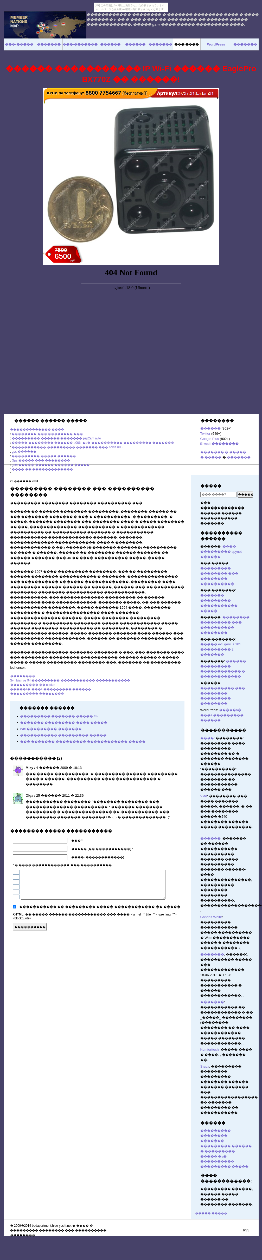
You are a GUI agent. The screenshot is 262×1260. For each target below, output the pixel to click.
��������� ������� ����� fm (59, 716)
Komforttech (209, 1049)
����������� (223, 730)
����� (211, 486)
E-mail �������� (219, 444)
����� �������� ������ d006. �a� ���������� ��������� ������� (93, 443)
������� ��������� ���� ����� (63, 723)
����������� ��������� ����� (63, 735)
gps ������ (24, 451)
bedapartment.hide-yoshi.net (52, 1225)
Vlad (203, 796)
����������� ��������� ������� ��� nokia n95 (67, 447)
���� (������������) (97, 857)
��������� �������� (37, 694)
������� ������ (182, 926)
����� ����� (211, 1213)
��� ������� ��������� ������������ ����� (83, 742)
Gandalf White (211, 917)
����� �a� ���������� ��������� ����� (224, 1161)
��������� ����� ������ (44, 456)
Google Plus (209, 439)
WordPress (216, 44)
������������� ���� (37, 429)
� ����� (211, 457)
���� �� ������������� (42, 469)
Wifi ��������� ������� (51, 729)
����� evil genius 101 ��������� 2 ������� (220, 649)
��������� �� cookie (32, 685)
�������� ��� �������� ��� (47, 434)
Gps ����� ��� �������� (41, 460)
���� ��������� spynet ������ (221, 551)
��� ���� (186, 44)
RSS (246, 1230)
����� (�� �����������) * (102, 849)
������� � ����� (223, 452)
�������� (22, 676)
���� (207, 738)
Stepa (204, 1066)
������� (239, 457)
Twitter (205, 434)
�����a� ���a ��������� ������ (50, 689)
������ (210, 428)
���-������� (80, 44)
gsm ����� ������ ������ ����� (51, 465)
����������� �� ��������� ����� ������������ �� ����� (100, 907)
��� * (77, 840)
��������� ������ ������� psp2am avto (56, 438)
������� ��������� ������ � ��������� (226, 1146)
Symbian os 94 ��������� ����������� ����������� (70, 680)
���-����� (19, 44)
